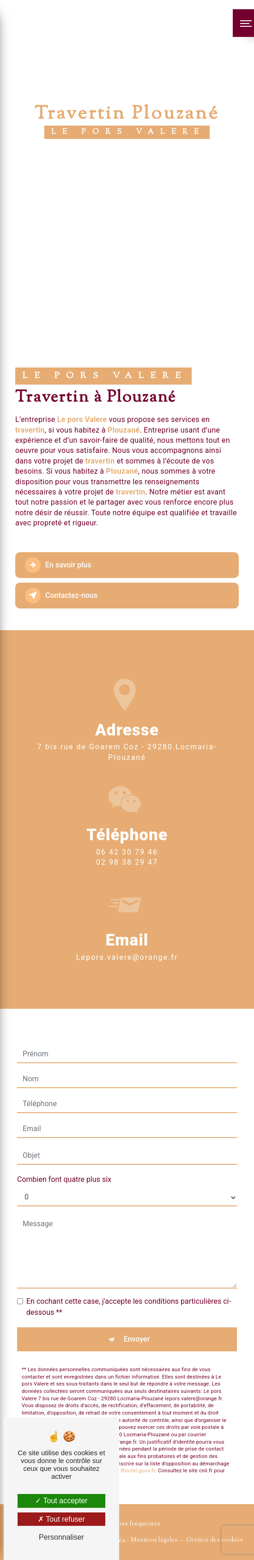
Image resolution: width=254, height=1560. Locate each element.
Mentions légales (154, 1540)
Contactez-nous (61, 595)
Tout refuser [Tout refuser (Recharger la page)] (61, 1519)
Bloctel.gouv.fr (138, 1442)
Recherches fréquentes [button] (127, 1524)
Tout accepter (61, 1501)
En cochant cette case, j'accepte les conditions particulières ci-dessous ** (128, 1277)
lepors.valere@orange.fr (127, 927)
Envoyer (137, 1309)
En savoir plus (58, 565)
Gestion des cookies (214, 1540)
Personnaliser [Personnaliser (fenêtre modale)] (61, 1537)
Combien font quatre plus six (64, 1149)
